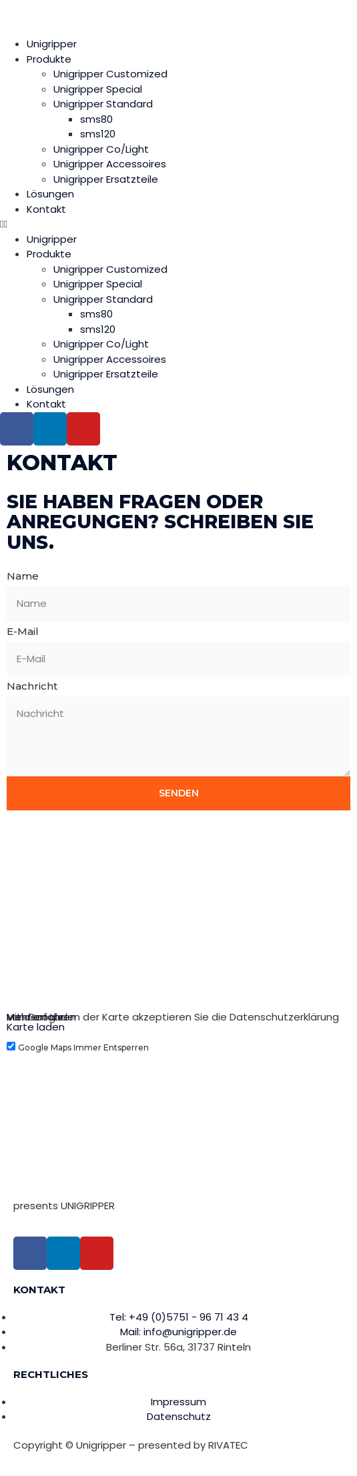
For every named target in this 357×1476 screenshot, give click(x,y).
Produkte (49, 59)
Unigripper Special (97, 89)
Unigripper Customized (110, 74)
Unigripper (52, 44)
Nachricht (32, 686)
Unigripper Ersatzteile (105, 179)
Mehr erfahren (41, 1017)
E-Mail (23, 631)
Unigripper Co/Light (101, 149)
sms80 (96, 119)
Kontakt (46, 209)
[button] (178, 224)
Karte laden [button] (36, 1027)
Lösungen (50, 194)
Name (23, 576)
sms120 (97, 134)
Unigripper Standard (103, 104)
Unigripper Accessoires (109, 164)
